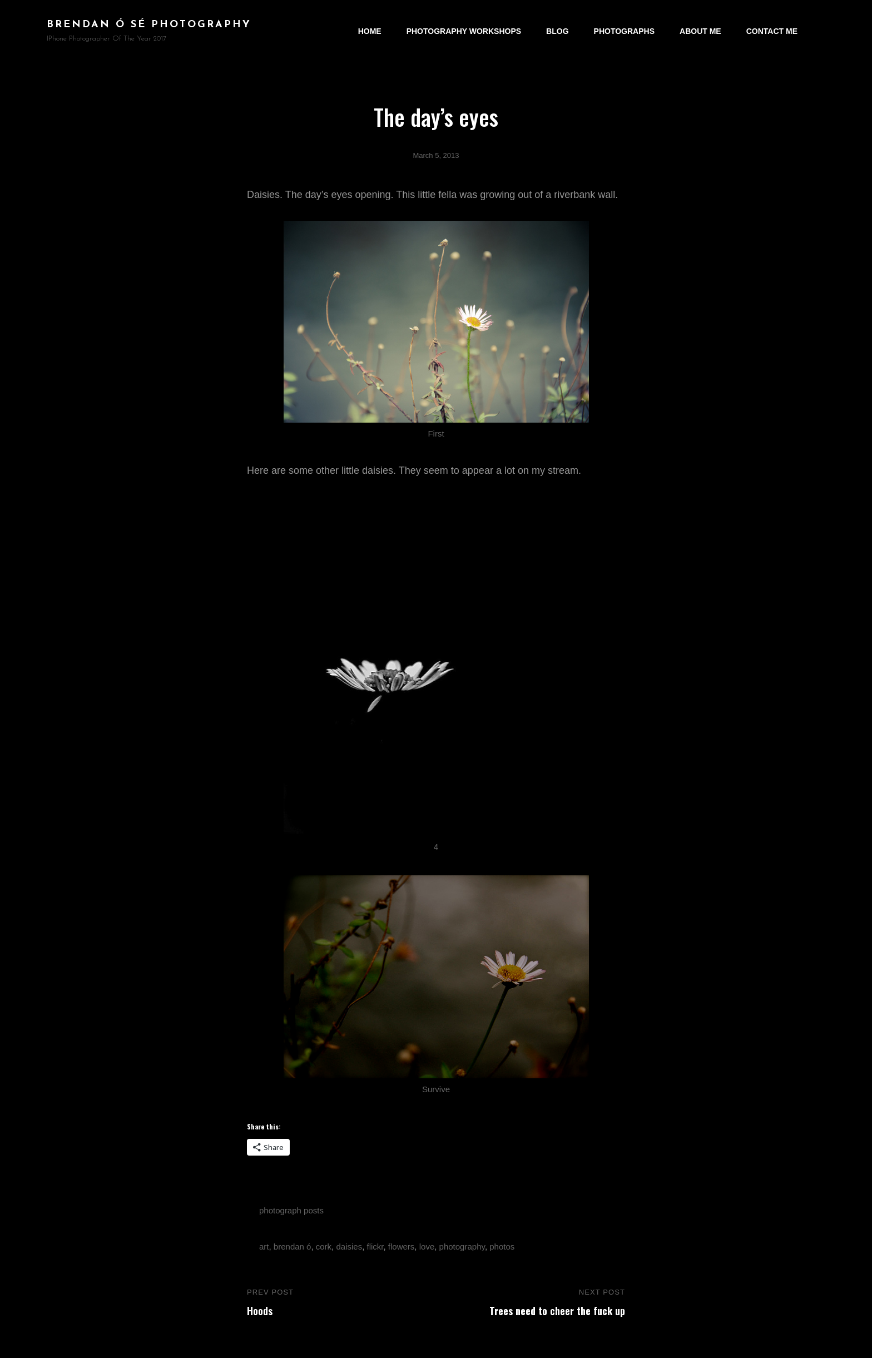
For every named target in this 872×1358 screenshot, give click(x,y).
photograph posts (291, 1210)
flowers (401, 1246)
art (264, 1246)
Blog (557, 31)
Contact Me (771, 31)
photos (501, 1246)
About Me (700, 31)
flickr (375, 1246)
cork (323, 1246)
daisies (349, 1246)
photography (462, 1246)
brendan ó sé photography (149, 24)
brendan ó (292, 1246)
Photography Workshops (464, 31)
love (427, 1246)
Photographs (624, 31)
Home (370, 31)
